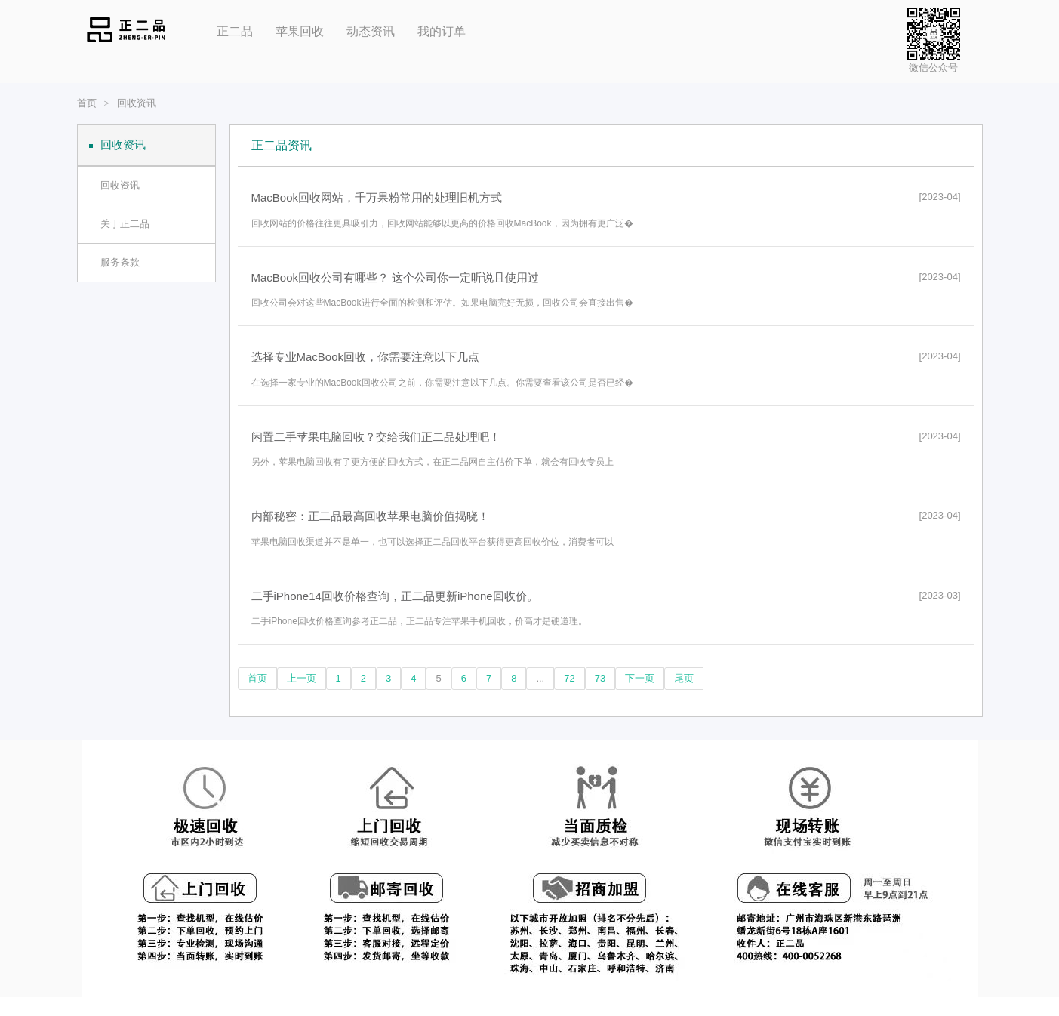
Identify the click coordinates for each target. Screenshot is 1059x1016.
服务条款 (120, 262)
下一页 (639, 678)
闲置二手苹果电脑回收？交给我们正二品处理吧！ (375, 436)
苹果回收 (300, 31)
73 (600, 678)
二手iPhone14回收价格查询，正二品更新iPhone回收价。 (394, 596)
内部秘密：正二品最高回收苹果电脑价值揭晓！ (370, 516)
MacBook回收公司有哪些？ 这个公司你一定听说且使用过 (395, 277)
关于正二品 (124, 223)
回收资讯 (136, 103)
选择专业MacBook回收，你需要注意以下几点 (365, 356)
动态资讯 (370, 31)
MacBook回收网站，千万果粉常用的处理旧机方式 (377, 197)
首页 (87, 103)
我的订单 (441, 31)
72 (569, 678)
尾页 (684, 678)
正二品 (235, 31)
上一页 (301, 678)
